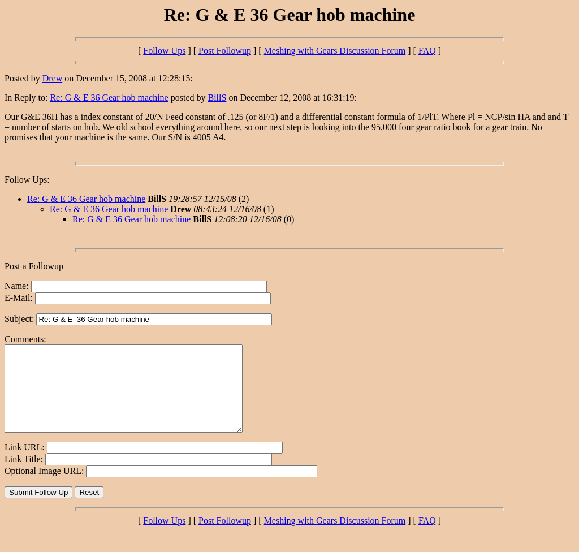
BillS (217, 97)
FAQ (427, 50)
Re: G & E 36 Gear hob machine (109, 97)
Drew (52, 78)
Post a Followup (34, 266)
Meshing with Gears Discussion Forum (335, 50)
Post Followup (224, 50)
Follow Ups (164, 50)
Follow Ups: (27, 179)
